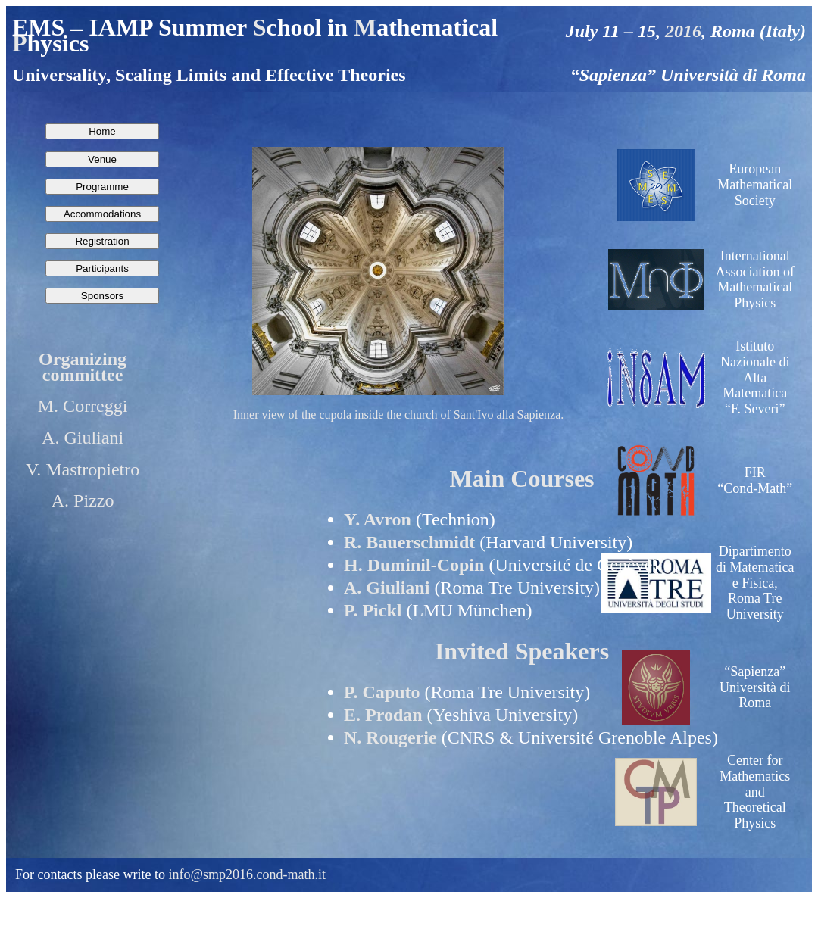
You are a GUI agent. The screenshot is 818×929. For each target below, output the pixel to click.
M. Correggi (83, 406)
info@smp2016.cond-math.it (247, 874)
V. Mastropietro (82, 469)
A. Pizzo (83, 500)
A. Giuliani (82, 437)
